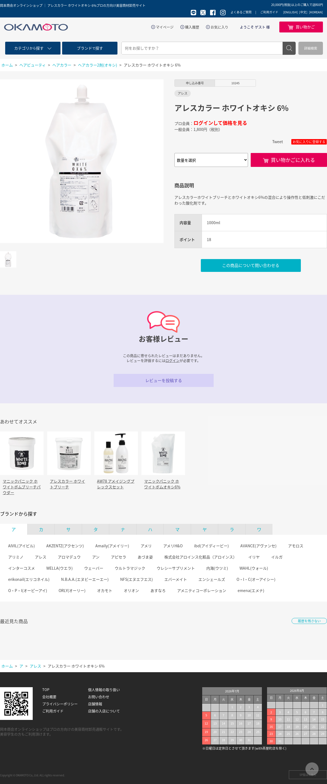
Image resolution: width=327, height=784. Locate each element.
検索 (289, 48)
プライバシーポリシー (60, 703)
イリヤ (254, 557)
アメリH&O (173, 545)
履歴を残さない (309, 620)
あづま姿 (145, 557)
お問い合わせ (98, 696)
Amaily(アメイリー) (112, 545)
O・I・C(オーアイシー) (256, 579)
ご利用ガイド (269, 12)
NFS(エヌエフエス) (136, 579)
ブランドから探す (18, 513)
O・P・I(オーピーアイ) (27, 590)
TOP (45, 689)
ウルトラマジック (130, 568)
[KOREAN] (316, 12)
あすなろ (158, 590)
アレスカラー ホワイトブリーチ (67, 483)
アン (95, 557)
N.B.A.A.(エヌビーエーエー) (85, 579)
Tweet (277, 141)
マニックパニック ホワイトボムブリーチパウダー (22, 486)
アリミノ (15, 557)
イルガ (277, 557)
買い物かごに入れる (293, 160)
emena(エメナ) (251, 590)
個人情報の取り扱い (104, 689)
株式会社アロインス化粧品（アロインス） (200, 557)
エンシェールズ (211, 579)
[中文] (303, 12)
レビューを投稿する (163, 380)
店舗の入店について (104, 710)
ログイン (172, 360)
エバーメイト (175, 579)
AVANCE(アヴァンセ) (258, 545)
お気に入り (219, 27)
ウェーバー (93, 568)
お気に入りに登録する (309, 141)
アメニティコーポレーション (201, 590)
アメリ (146, 545)
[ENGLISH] (290, 12)
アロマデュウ (69, 557)
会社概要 (49, 696)
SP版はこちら (307, 775)
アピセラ (118, 557)
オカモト (104, 590)
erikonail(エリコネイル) (29, 579)
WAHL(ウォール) (254, 568)
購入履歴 (192, 27)
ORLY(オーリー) (72, 590)
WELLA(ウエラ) (59, 568)
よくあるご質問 (241, 12)
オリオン (131, 590)
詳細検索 (310, 48)
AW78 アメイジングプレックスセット (115, 483)
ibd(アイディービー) (211, 545)
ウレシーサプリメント (176, 568)
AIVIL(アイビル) (21, 545)
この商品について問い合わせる (250, 265)
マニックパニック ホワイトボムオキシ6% (162, 483)
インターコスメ (21, 568)
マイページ (165, 27)
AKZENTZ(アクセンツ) (65, 545)
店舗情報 (95, 703)
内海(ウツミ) (217, 568)
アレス (40, 557)
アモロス (295, 545)
